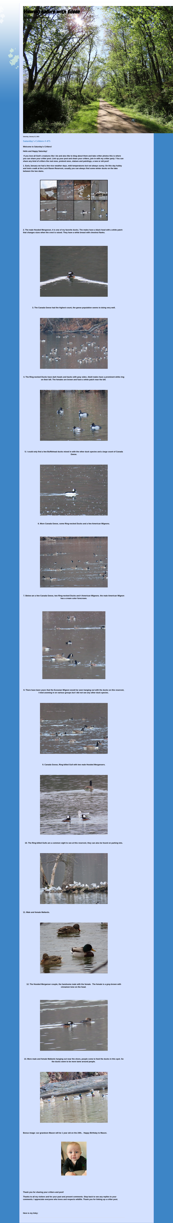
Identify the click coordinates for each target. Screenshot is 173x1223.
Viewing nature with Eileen (51, 11)
